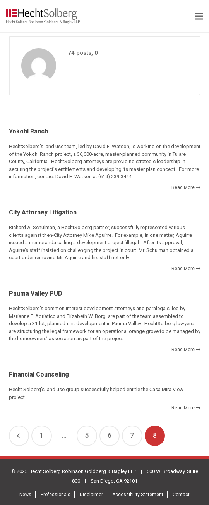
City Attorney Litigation (43, 212)
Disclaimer (91, 494)
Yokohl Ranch (28, 131)
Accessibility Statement (137, 494)
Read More (183, 187)
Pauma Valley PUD (35, 293)
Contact (181, 494)
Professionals (55, 494)
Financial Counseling (39, 374)
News (25, 494)
